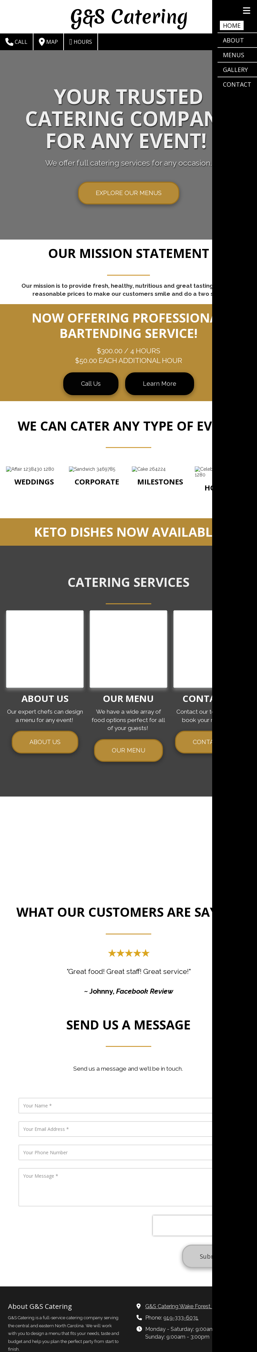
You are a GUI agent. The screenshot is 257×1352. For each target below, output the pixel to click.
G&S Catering (129, 16)
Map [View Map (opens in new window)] (48, 42)
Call (16, 42)
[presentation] (152, 1104)
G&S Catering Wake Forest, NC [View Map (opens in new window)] (183, 1237)
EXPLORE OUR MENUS (129, 192)
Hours (80, 42)
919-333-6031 (180, 1248)
